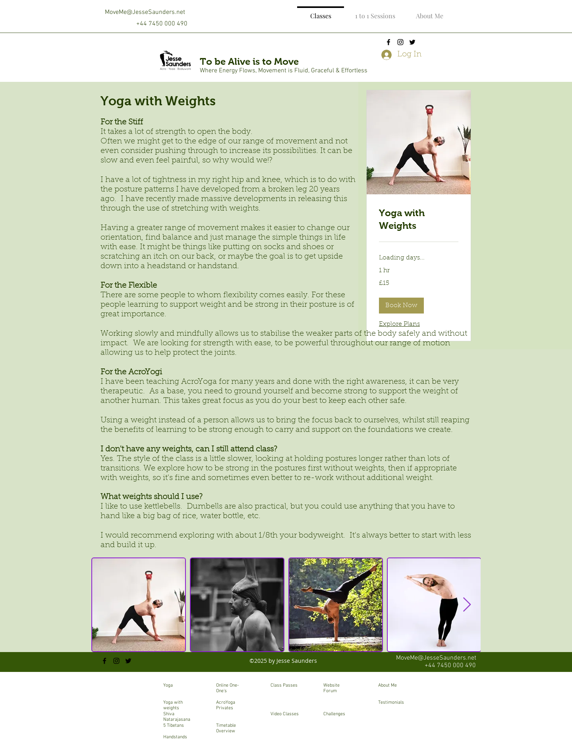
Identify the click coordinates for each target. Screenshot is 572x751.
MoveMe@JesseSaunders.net (145, 12)
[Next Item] (467, 605)
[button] (401, 306)
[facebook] (388, 42)
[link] (418, 219)
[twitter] (412, 42)
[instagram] (400, 42)
